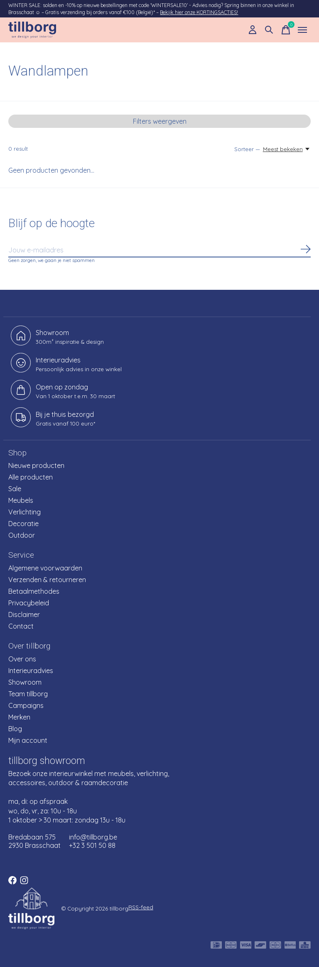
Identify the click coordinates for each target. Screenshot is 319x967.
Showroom (25, 682)
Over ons (22, 659)
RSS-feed (140, 907)
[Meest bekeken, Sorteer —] (287, 149)
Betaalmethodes (33, 591)
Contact (21, 626)
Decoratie (23, 523)
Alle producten (30, 477)
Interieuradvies (30, 670)
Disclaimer (24, 614)
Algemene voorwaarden (45, 568)
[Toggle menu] (302, 30)
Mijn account (27, 740)
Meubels (20, 500)
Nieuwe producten (36, 465)
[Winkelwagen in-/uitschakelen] (285, 30)
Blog (15, 729)
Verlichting (24, 512)
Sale (14, 489)
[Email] (159, 250)
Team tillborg (28, 694)
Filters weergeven (159, 121)
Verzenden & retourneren (47, 579)
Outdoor (21, 535)
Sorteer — (247, 149)
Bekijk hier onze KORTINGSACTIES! (199, 12)
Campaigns (26, 705)
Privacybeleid (28, 603)
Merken (19, 717)
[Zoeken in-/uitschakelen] (269, 30)
